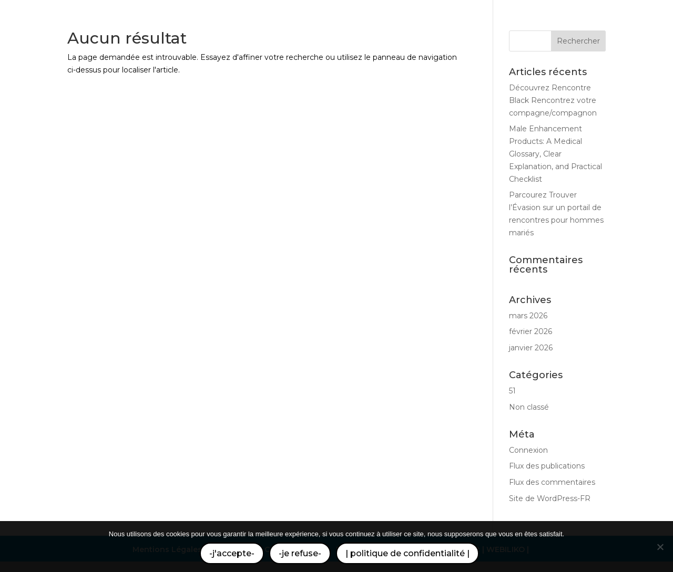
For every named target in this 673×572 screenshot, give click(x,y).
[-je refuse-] (660, 547)
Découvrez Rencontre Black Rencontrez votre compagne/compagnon (553, 100)
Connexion (528, 450)
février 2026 (530, 331)
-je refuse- (300, 553)
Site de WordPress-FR (549, 498)
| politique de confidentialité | (407, 553)
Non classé (529, 407)
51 (512, 391)
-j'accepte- (231, 553)
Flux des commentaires (552, 482)
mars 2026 (528, 315)
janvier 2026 (531, 347)
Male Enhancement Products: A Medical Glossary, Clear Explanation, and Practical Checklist (555, 153)
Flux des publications (547, 466)
